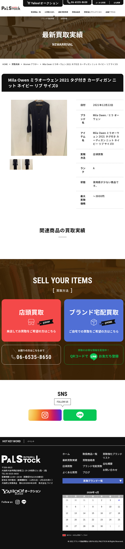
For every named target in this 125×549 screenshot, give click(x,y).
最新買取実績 (63, 12)
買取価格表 (76, 12)
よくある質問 (100, 2)
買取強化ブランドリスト (93, 12)
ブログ (86, 472)
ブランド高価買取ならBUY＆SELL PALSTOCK (90, 541)
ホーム (66, 454)
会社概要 (117, 2)
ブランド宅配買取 (92, 466)
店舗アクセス (110, 12)
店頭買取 (67, 466)
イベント (30, 441)
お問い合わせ (110, 469)
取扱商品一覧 (36, 12)
